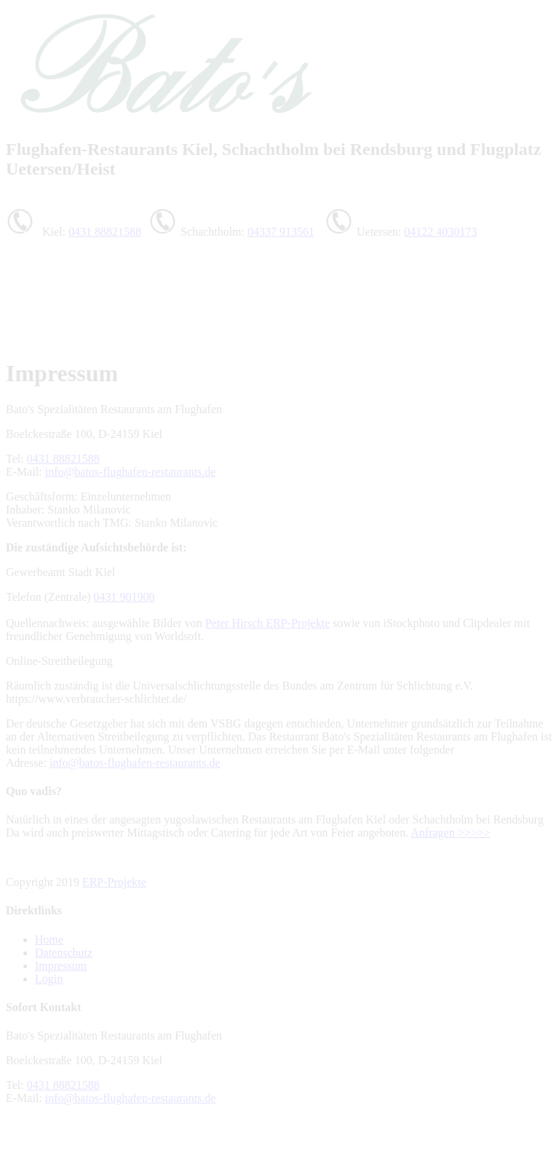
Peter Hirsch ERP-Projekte (267, 623)
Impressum (61, 965)
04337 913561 (280, 232)
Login (49, 979)
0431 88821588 (104, 232)
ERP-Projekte (114, 882)
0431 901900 (124, 597)
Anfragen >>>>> (451, 832)
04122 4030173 (440, 232)
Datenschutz (63, 952)
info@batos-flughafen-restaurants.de (130, 472)
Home (49, 939)
